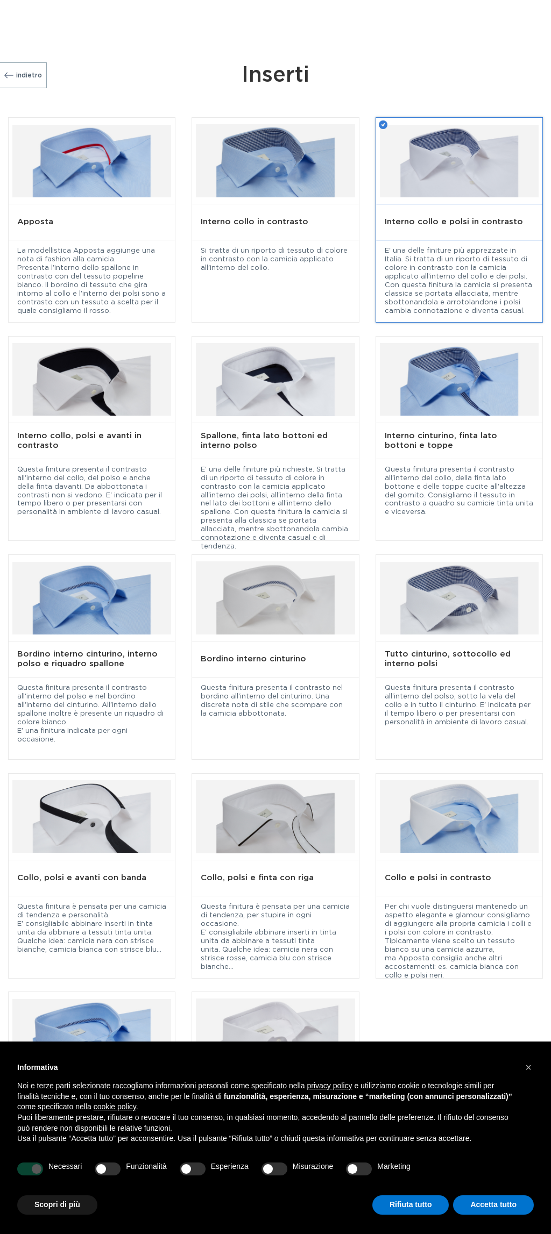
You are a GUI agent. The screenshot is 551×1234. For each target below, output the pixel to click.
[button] (528, 1067)
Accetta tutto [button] (493, 1204)
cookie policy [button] (115, 1106)
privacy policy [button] (329, 1085)
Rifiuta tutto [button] (411, 1204)
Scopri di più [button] (57, 1204)
